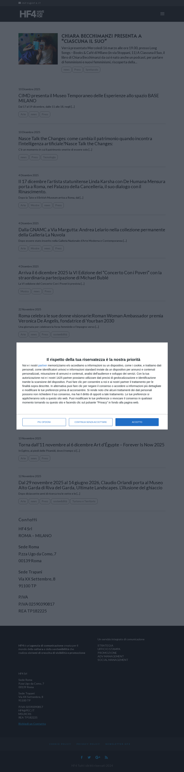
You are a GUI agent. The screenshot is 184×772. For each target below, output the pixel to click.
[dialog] (92, 386)
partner (42, 365)
